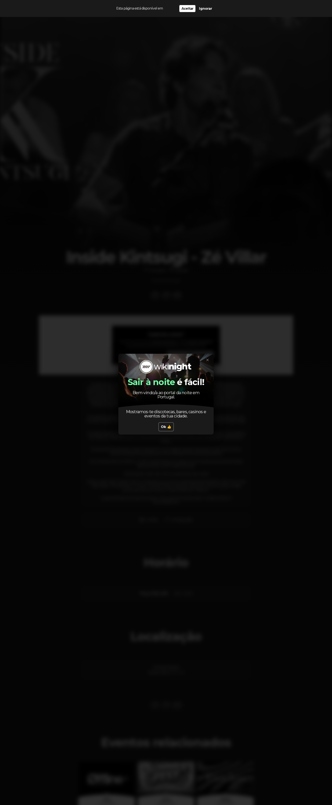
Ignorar (205, 9)
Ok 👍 (166, 427)
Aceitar (187, 9)
